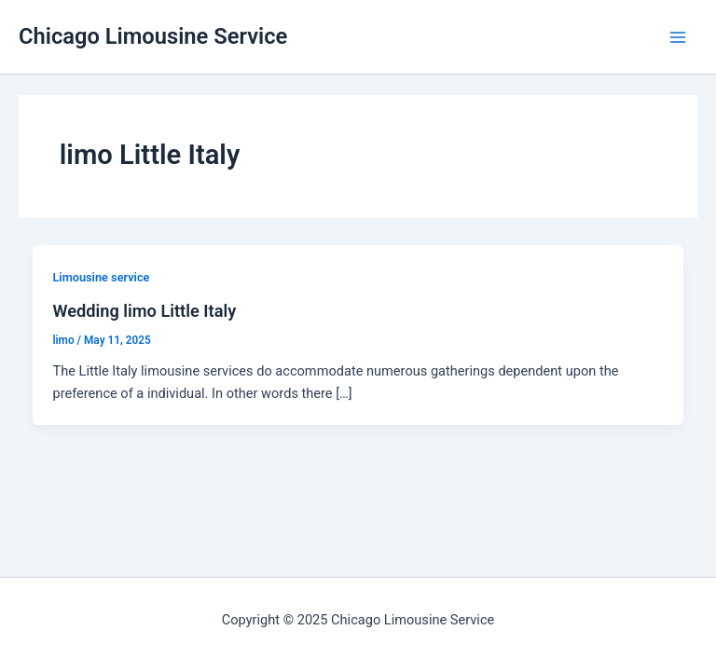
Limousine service (100, 277)
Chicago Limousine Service (153, 36)
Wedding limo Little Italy (144, 311)
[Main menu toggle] (677, 37)
